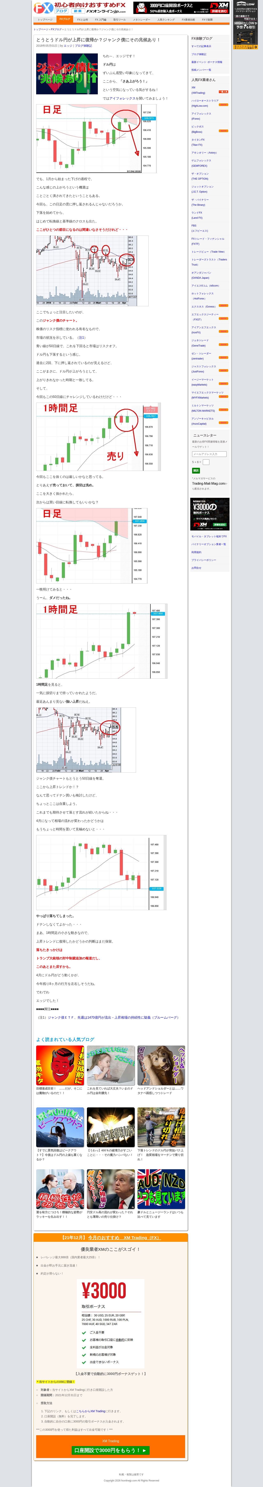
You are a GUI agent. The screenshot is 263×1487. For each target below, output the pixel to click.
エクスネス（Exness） (204, 306)
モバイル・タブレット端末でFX (209, 536)
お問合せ (196, 567)
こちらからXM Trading (90, 1411)
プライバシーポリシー (203, 560)
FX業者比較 (188, 19)
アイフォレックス (122, 98)
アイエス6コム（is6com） (205, 285)
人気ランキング (166, 19)
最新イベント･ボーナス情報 (206, 62)
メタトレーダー (141, 19)
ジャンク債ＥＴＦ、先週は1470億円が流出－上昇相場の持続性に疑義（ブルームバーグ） (114, 1017)
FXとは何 (82, 19)
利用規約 (196, 552)
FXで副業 (207, 19)
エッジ (68, 45)
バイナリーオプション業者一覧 (208, 544)
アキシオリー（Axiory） (204, 152)
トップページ (45, 19)
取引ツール (119, 19)
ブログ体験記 (83, 45)
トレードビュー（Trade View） (208, 251)
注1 (81, 337)
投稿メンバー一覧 (201, 69)
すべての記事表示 (201, 46)
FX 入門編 (100, 19)
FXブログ (65, 19)
